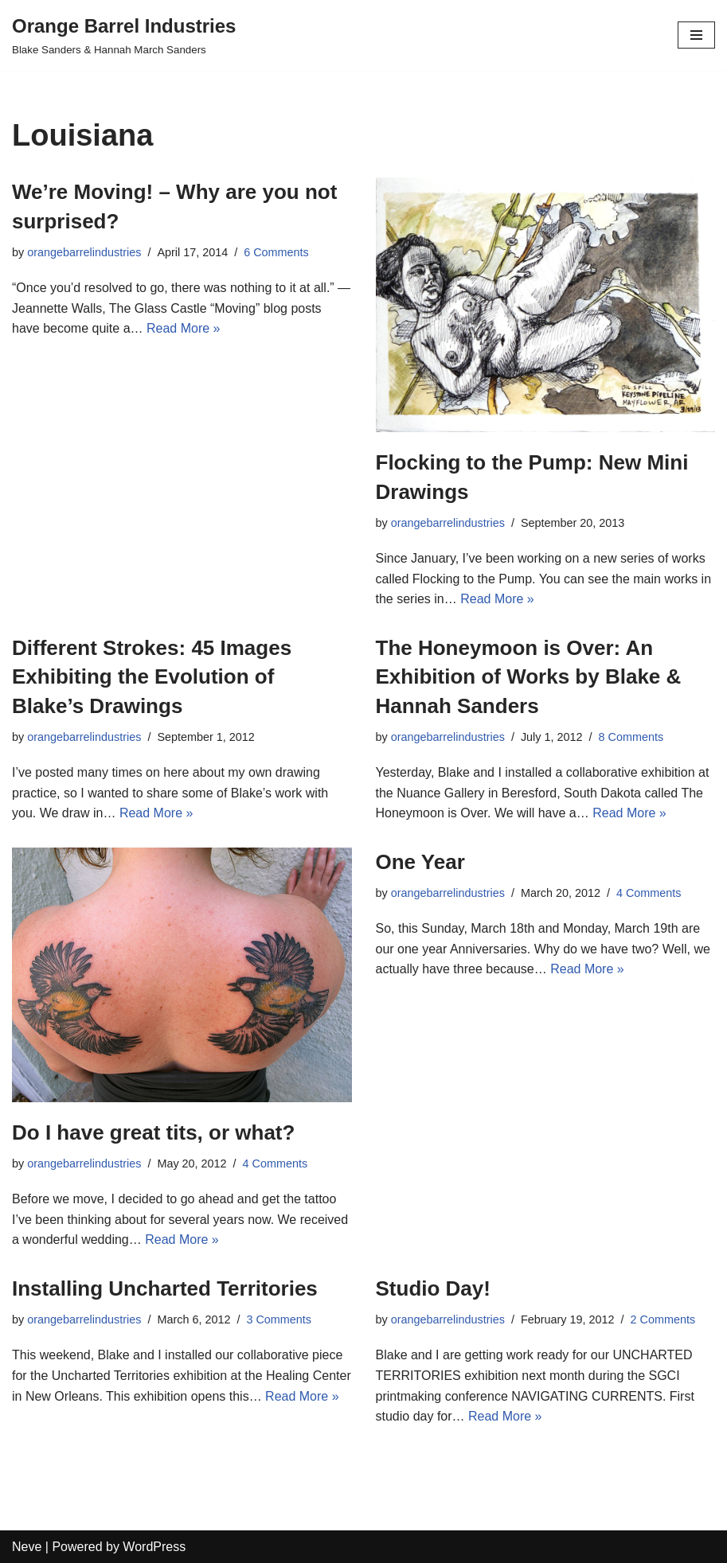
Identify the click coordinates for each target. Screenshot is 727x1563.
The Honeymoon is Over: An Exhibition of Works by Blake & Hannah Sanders (529, 677)
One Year (420, 862)
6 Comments (276, 252)
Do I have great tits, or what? (153, 1132)
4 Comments (275, 1163)
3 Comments (278, 1319)
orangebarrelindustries (84, 252)
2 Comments (663, 1319)
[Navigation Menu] (696, 35)
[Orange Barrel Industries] (124, 35)
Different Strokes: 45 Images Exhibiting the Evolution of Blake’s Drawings (151, 677)
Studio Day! (433, 1288)
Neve (26, 1546)
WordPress (154, 1546)
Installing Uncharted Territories (165, 1288)
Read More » (184, 328)
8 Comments (631, 737)
